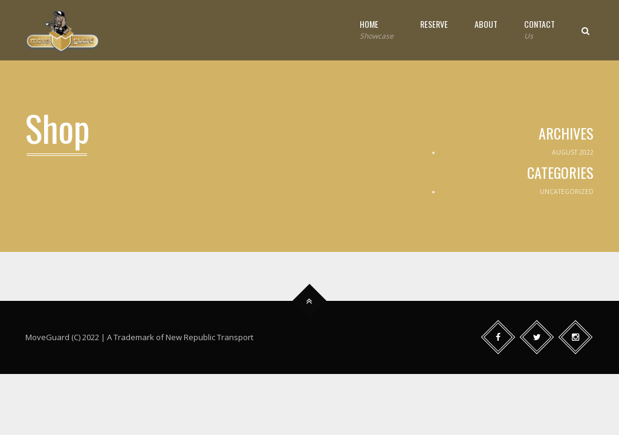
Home (377, 30)
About (486, 24)
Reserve (434, 24)
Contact (539, 30)
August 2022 (573, 152)
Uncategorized (567, 191)
